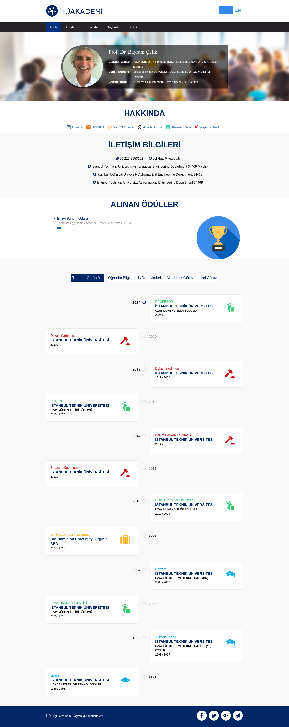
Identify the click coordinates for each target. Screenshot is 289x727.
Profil (53, 27)
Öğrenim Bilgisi (120, 278)
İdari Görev (208, 278)
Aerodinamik (181, 61)
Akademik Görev (179, 278)
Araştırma (74, 27)
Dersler (93, 27)
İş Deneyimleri (149, 278)
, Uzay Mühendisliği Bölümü (180, 81)
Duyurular (113, 27)
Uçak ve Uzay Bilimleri (148, 81)
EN (238, 10)
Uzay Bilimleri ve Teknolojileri (153, 61)
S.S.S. (133, 27)
